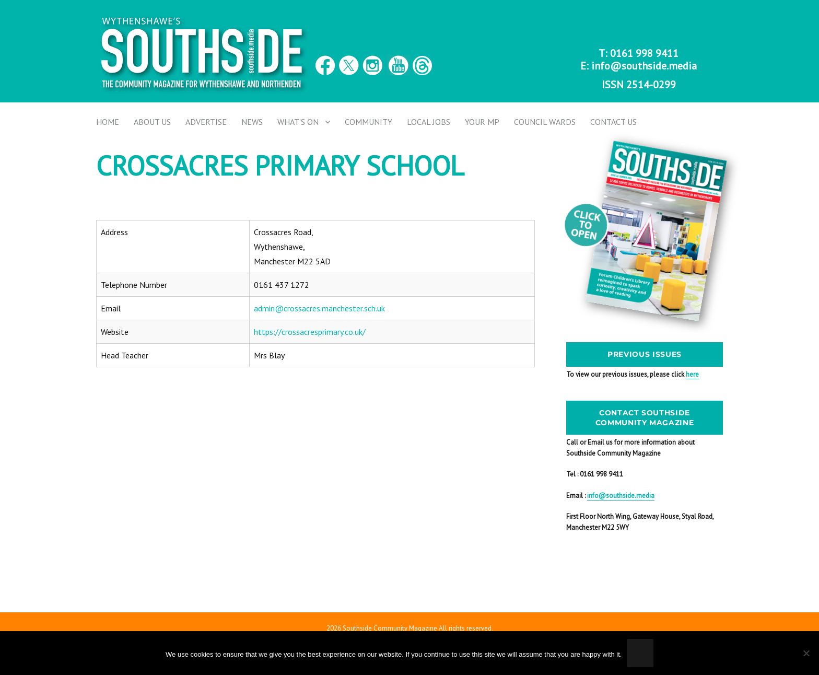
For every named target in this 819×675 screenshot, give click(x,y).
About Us (152, 122)
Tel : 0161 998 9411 (594, 474)
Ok (640, 653)
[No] (806, 653)
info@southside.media (644, 66)
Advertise (206, 122)
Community (368, 122)
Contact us (613, 122)
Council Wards (545, 122)
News (252, 122)
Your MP (482, 122)
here (692, 374)
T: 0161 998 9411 (638, 53)
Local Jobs (428, 122)
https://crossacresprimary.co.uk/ (310, 332)
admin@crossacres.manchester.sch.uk (319, 308)
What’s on (298, 122)
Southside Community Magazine (390, 628)
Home (107, 122)
